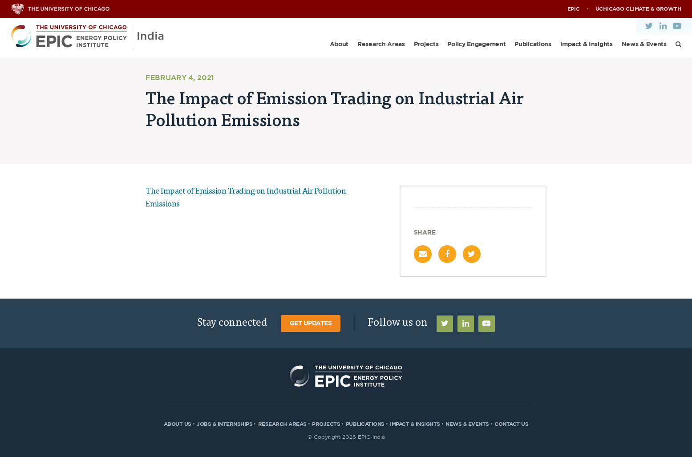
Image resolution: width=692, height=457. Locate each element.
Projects (426, 44)
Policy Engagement (476, 44)
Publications (532, 44)
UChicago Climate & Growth (638, 9)
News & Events (644, 44)
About (339, 44)
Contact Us (511, 424)
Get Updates (311, 323)
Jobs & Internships (224, 424)
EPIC (573, 9)
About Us (177, 424)
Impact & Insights (586, 44)
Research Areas (381, 44)
